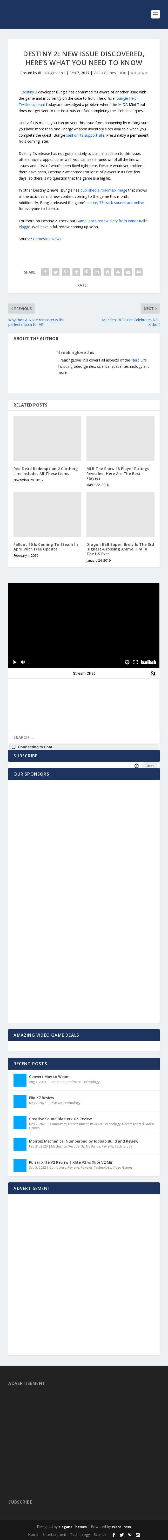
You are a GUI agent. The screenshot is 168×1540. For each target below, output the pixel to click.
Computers (58, 1082)
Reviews (56, 1103)
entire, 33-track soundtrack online (115, 202)
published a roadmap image (103, 190)
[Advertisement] (46, 913)
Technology (90, 1082)
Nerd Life (139, 360)
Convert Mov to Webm (49, 1076)
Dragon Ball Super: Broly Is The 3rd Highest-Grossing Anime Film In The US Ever (120, 549)
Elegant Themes (73, 1526)
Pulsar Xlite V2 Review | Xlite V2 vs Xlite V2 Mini (72, 1162)
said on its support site (85, 135)
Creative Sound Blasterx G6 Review (60, 1118)
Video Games (104, 72)
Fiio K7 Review (41, 1097)
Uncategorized (133, 1124)
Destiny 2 (29, 92)
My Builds (93, 1146)
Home (33, 1534)
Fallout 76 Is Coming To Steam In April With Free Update (46, 547)
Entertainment (78, 1124)
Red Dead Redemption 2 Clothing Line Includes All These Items (46, 471)
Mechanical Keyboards (67, 1146)
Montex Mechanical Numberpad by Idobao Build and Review (83, 1141)
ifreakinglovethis (51, 72)
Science (100, 1534)
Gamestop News (47, 238)
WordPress (121, 1526)
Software (74, 1082)
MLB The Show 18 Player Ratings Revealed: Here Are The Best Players (117, 473)
